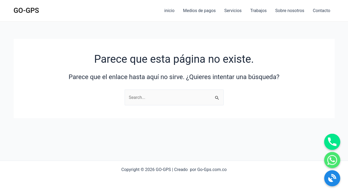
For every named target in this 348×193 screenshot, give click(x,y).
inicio (169, 10)
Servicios (233, 10)
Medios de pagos (199, 10)
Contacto (321, 10)
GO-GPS (26, 10)
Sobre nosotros (289, 10)
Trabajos (258, 10)
